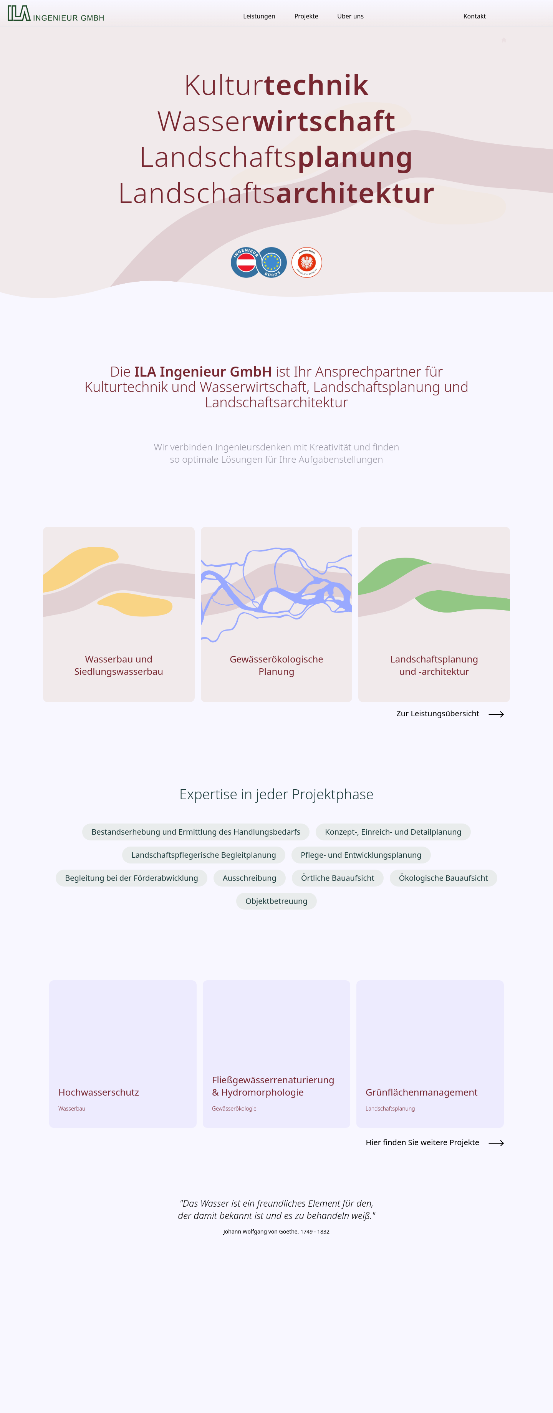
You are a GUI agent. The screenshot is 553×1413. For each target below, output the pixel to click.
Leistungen (259, 16)
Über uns (350, 16)
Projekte (306, 16)
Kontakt (475, 16)
